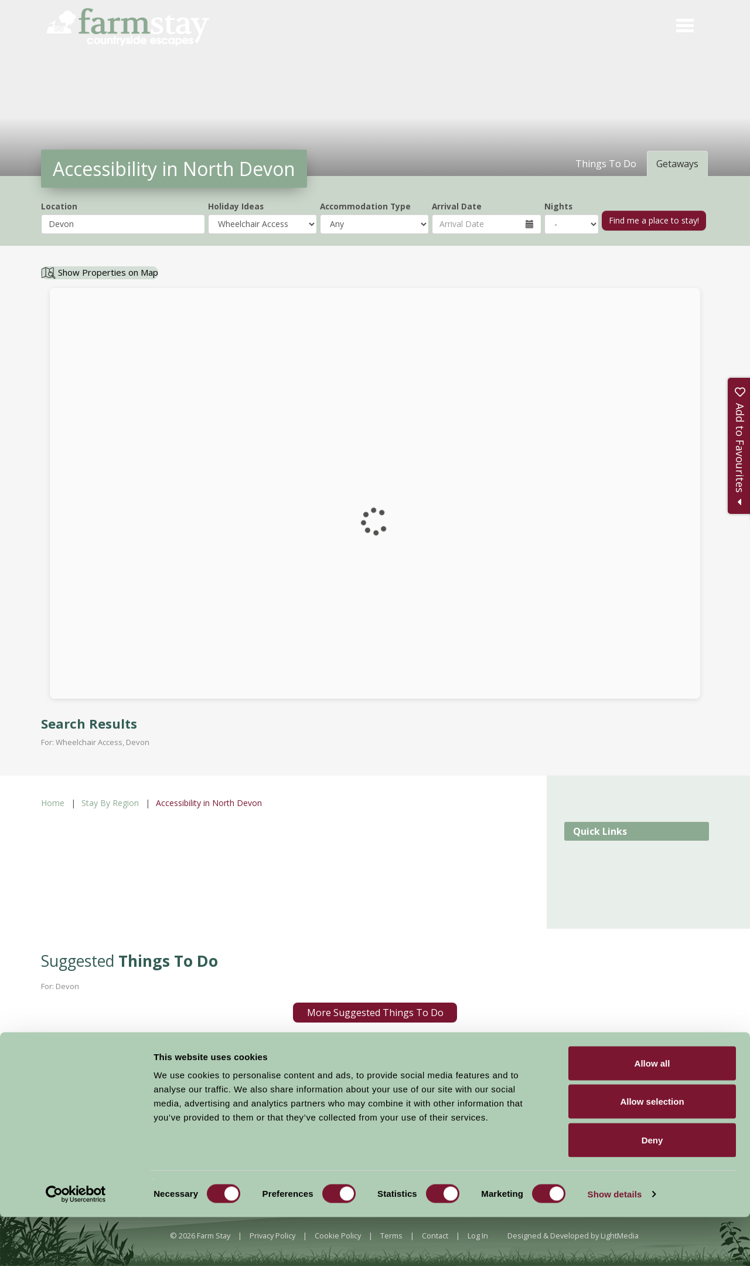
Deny (652, 1189)
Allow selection (652, 1151)
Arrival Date (457, 206)
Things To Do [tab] (605, 163)
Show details (615, 1243)
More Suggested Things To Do (375, 1012)
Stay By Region (110, 802)
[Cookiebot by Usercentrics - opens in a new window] (76, 1243)
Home (52, 802)
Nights (558, 206)
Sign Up (455, 1078)
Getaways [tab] (677, 163)
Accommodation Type (365, 206)
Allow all (652, 1112)
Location (59, 206)
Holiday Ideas (236, 206)
